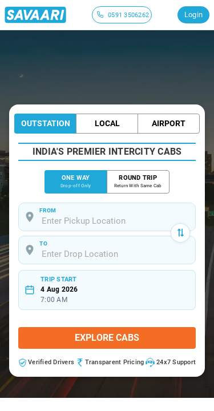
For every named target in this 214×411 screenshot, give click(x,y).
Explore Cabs (107, 337)
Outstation (45, 123)
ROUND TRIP (138, 182)
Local (107, 123)
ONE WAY (75, 182)
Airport (168, 123)
